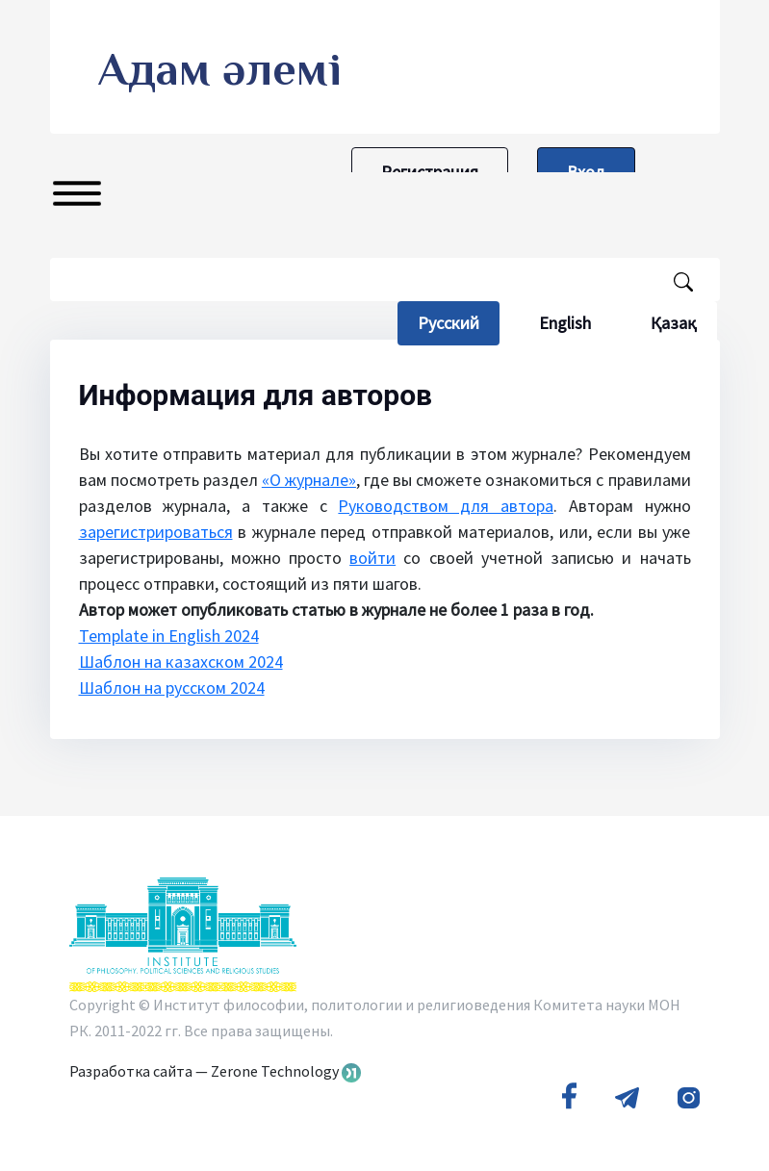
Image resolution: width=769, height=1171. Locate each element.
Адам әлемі (220, 69)
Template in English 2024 (169, 635)
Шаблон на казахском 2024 (181, 661)
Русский (458, 322)
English (565, 323)
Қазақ (674, 323)
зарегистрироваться (156, 532)
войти (372, 558)
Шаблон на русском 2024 (172, 687)
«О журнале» (309, 480)
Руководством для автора (445, 506)
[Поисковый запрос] (385, 279)
